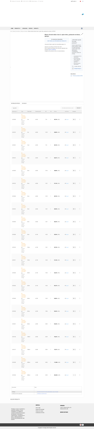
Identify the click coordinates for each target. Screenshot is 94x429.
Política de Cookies (39, 411)
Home (12, 28)
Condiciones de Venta (40, 412)
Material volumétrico (16, 31)
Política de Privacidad (40, 409)
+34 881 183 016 (26, 1)
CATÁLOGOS (24, 28)
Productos (18, 28)
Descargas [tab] (24, 103)
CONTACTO (36, 28)
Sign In (67, 119)
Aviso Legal (38, 407)
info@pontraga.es (34, 1)
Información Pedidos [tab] (15, 103)
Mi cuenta (74, 1)
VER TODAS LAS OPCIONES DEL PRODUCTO (56, 40)
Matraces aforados (24, 31)
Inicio (11, 31)
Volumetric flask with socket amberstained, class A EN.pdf (47, 391)
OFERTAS (30, 28)
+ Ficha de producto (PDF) (77, 75)
